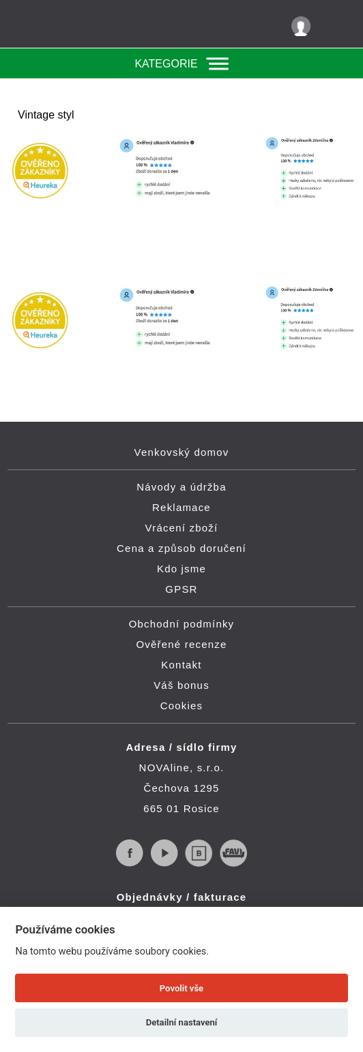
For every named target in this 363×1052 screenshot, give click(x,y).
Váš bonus (181, 685)
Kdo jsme (181, 568)
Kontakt (181, 664)
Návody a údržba (181, 487)
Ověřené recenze (181, 644)
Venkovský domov (181, 452)
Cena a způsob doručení (181, 548)
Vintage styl (46, 115)
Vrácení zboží (181, 527)
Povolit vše (181, 988)
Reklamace (181, 507)
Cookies (181, 705)
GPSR (181, 589)
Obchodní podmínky (182, 624)
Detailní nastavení (182, 1022)
